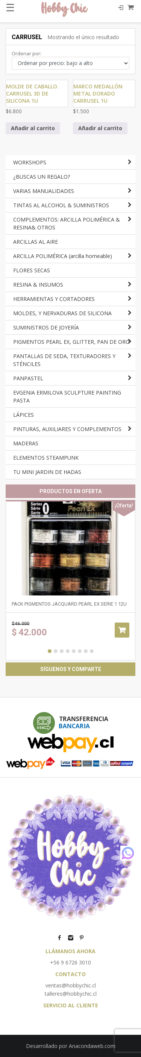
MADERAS (25, 443)
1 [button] (50, 651)
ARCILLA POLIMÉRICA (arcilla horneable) (62, 256)
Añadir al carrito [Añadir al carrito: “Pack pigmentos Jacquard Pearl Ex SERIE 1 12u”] (122, 630)
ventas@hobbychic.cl (70, 985)
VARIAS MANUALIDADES (43, 190)
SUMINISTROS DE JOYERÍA (46, 327)
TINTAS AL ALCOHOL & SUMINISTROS (61, 205)
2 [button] (56, 651)
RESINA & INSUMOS (38, 284)
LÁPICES (23, 414)
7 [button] (86, 651)
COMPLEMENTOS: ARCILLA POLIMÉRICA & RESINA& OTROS (66, 223)
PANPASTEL (28, 378)
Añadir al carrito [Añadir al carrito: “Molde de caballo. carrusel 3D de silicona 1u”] (33, 128)
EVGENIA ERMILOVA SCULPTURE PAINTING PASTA (67, 396)
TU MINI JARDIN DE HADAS (47, 471)
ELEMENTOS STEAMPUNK (46, 457)
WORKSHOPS (29, 162)
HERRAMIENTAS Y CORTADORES (54, 298)
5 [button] (74, 651)
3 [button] (62, 651)
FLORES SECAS (31, 270)
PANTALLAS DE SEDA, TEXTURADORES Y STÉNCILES (64, 360)
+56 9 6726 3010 (70, 962)
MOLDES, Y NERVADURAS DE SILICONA (62, 313)
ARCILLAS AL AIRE (35, 241)
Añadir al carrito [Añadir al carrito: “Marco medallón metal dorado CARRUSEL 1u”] (100, 128)
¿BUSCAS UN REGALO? (41, 176)
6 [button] (80, 651)
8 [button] (92, 651)
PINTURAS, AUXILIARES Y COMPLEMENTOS (67, 429)
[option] (70, 580)
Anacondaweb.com (92, 1045)
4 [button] (68, 651)
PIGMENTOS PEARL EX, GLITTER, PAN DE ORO (71, 341)
